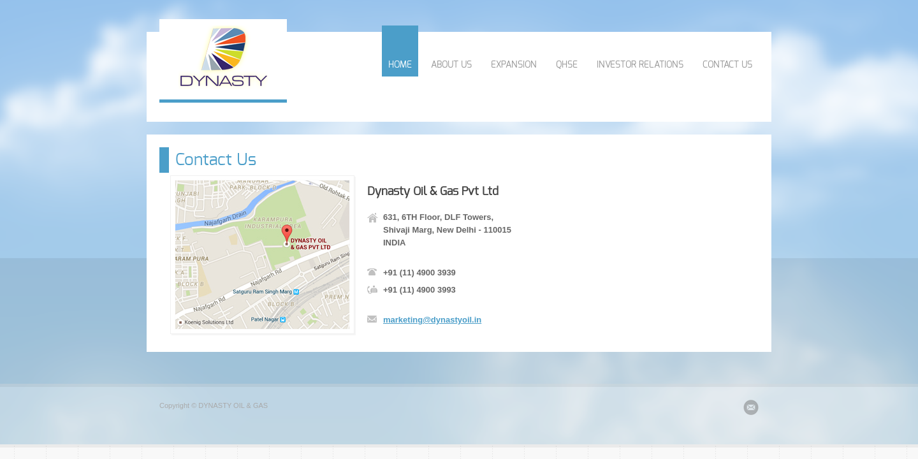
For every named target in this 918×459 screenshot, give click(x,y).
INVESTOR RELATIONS (640, 65)
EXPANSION (514, 65)
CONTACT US (727, 65)
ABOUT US (451, 65)
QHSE (567, 65)
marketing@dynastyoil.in (432, 319)
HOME (400, 65)
